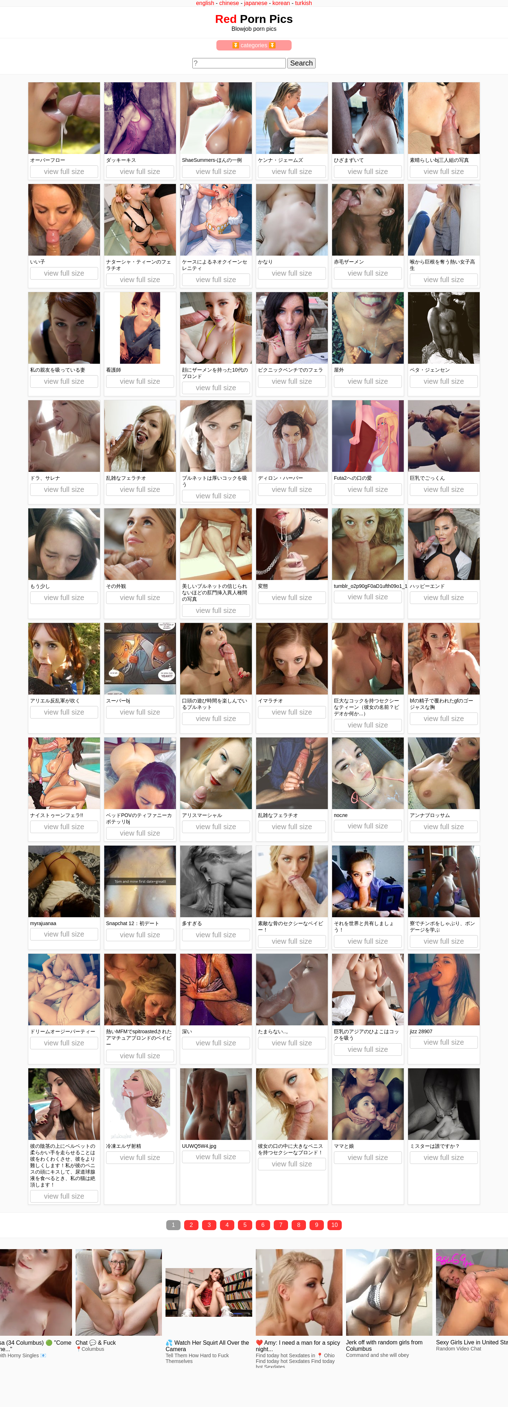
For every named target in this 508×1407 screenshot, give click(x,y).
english (205, 3)
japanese (255, 3)
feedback (31, 1383)
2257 (11, 1383)
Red (226, 19)
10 (334, 1225)
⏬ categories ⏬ (254, 45)
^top (379, 1383)
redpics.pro (386, 1393)
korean (281, 3)
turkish (303, 3)
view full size (64, 171)
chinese (229, 3)
